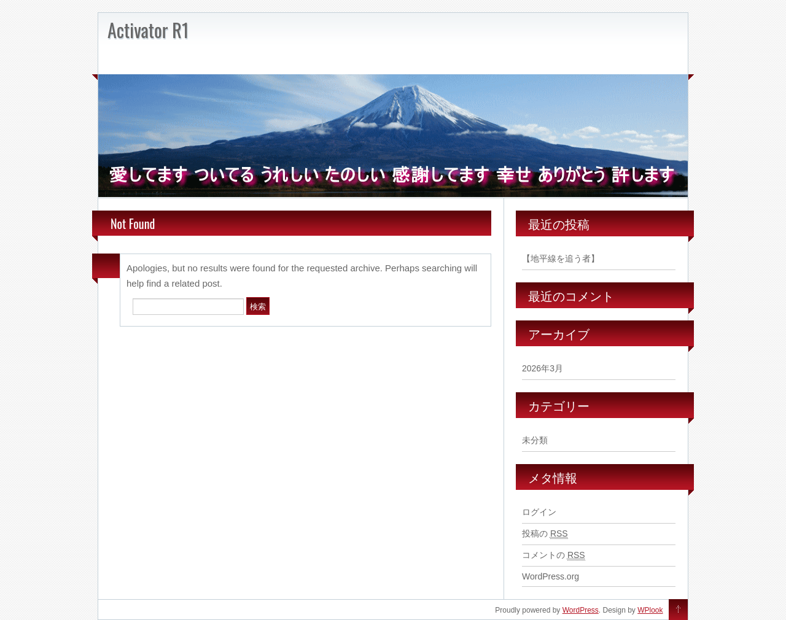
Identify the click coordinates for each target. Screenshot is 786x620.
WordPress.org (550, 576)
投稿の (545, 534)
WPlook (650, 610)
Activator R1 (148, 30)
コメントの (553, 555)
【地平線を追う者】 (560, 258)
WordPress (580, 610)
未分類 (535, 440)
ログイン (539, 512)
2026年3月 (542, 368)
